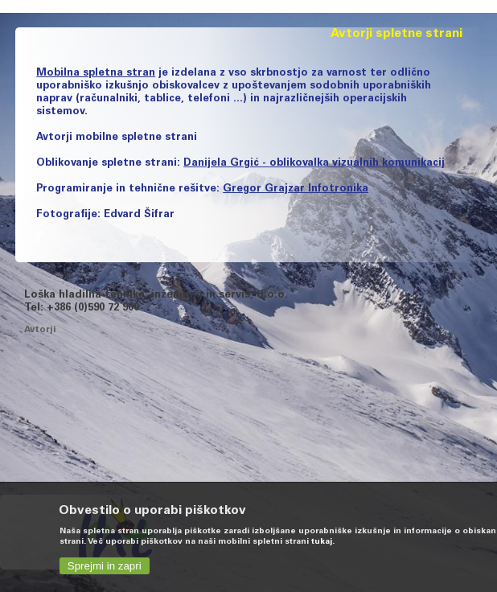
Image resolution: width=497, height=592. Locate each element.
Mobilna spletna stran (95, 73)
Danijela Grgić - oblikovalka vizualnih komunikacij (314, 163)
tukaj (321, 541)
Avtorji (39, 330)
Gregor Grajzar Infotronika (295, 189)
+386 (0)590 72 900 (93, 308)
